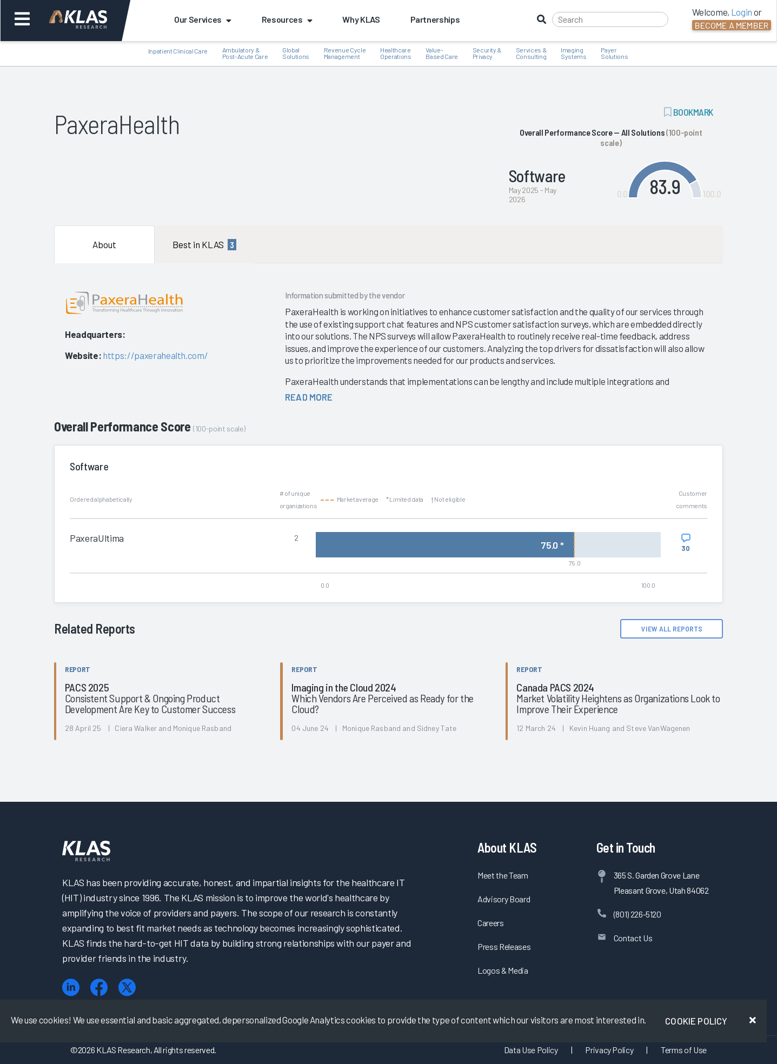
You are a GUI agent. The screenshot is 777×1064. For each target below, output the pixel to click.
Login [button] (741, 11)
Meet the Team (502, 875)
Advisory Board (503, 899)
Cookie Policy (696, 1020)
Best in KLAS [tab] (204, 244)
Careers (490, 922)
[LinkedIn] (70, 987)
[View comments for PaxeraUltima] (685, 543)
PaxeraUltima (97, 538)
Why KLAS (361, 19)
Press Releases (503, 946)
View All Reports (671, 628)
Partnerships (435, 19)
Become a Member (731, 25)
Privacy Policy (609, 1050)
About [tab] (104, 244)
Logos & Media (502, 970)
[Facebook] (99, 987)
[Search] (610, 19)
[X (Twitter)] (127, 987)
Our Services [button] (202, 19)
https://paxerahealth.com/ (155, 355)
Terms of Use (684, 1050)
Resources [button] (287, 19)
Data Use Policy (531, 1050)
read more (309, 396)
